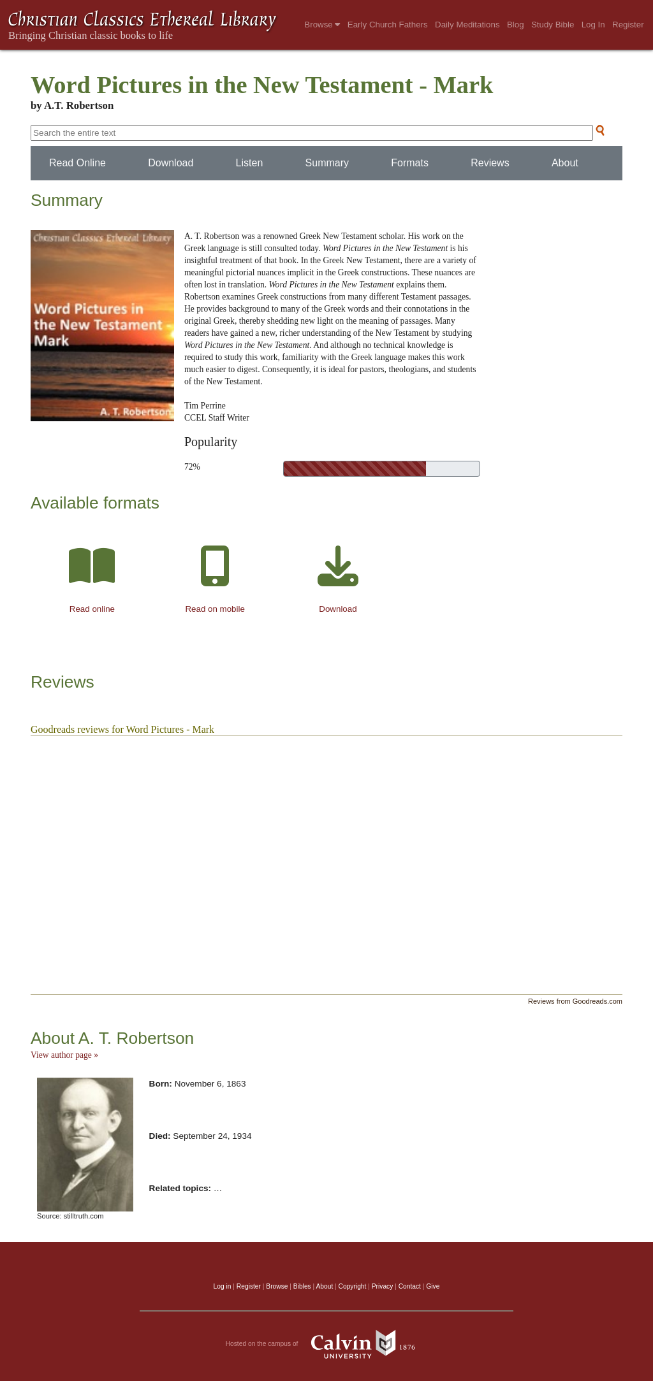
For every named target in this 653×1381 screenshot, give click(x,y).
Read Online (77, 162)
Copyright (353, 1286)
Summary (327, 162)
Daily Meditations (467, 24)
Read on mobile (214, 609)
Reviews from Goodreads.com (575, 1001)
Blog (515, 24)
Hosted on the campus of (327, 1344)
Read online (92, 609)
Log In (593, 24)
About (565, 162)
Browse (322, 24)
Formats (410, 162)
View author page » (64, 1055)
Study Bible (552, 24)
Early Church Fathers (388, 24)
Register (628, 24)
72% (192, 467)
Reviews (490, 162)
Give (432, 1286)
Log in (222, 1286)
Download (170, 162)
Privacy (382, 1286)
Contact (410, 1286)
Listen (249, 162)
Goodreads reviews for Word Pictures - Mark (122, 729)
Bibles (302, 1286)
